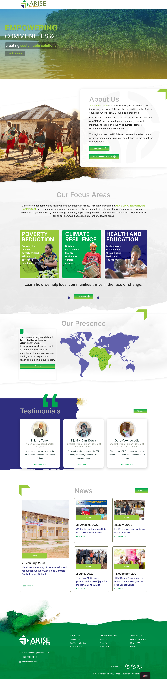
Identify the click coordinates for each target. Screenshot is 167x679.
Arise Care (104, 646)
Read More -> (40, 464)
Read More (26, 586)
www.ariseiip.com (30, 661)
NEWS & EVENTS (132, 4)
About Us (75, 635)
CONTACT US (117, 4)
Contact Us (136, 635)
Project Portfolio (108, 635)
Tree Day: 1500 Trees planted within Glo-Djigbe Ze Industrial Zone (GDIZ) (91, 581)
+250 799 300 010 (29, 657)
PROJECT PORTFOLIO (80, 4)
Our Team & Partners (78, 643)
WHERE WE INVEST (102, 4)
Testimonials (75, 639)
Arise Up (103, 639)
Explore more (15, 53)
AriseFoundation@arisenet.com (35, 652)
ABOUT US (63, 4)
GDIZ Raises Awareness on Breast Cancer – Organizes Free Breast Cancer (128, 581)
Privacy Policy (76, 646)
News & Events (138, 639)
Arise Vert (104, 643)
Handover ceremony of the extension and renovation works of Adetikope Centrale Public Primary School (44, 571)
